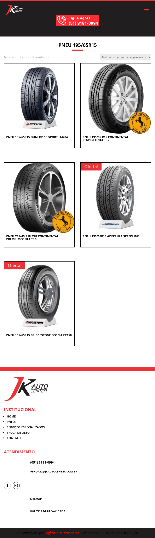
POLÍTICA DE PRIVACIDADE (47, 511)
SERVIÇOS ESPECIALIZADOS (26, 427)
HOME (11, 416)
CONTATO (14, 438)
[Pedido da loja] (125, 57)
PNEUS (11, 422)
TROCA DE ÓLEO (18, 433)
